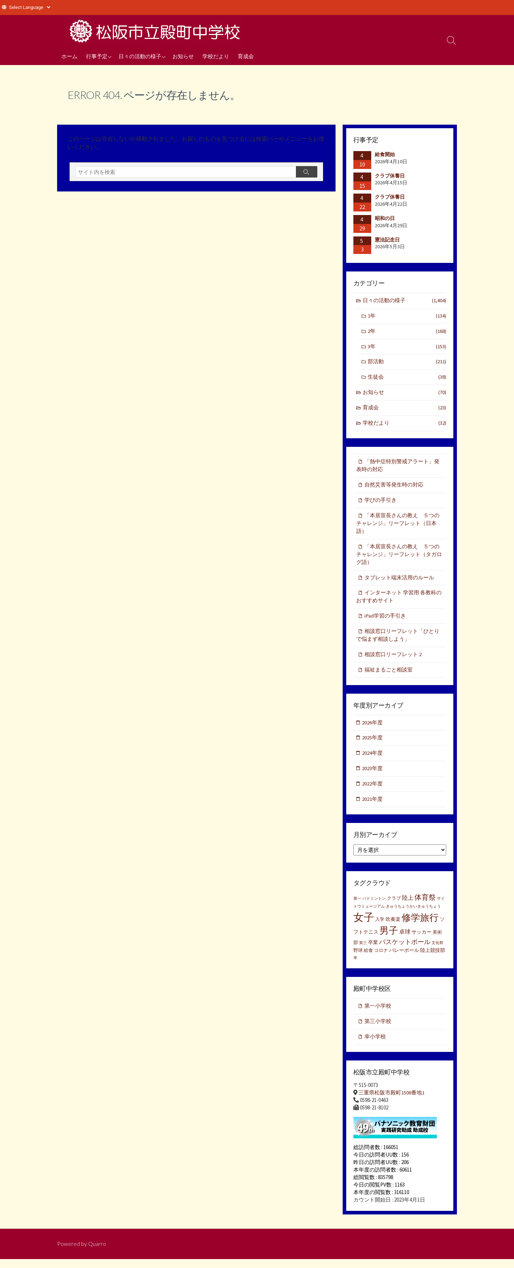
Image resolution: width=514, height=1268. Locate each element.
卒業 (373, 950)
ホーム (69, 56)
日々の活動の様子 (140, 56)
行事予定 (96, 56)
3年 (407, 348)
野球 (358, 958)
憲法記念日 (387, 239)
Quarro (97, 1252)
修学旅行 (420, 925)
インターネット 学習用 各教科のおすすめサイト (399, 601)
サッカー (422, 940)
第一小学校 (377, 1013)
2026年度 (372, 728)
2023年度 (372, 775)
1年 (407, 317)
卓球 (404, 939)
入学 (379, 927)
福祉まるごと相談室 (388, 676)
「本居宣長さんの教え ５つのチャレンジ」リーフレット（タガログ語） (399, 558)
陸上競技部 (432, 958)
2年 (407, 332)
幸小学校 (375, 1045)
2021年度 (372, 806)
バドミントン (374, 906)
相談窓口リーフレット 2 (393, 660)
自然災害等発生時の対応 (393, 487)
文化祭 (437, 950)
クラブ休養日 (390, 176)
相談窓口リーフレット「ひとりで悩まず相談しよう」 (397, 640)
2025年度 (372, 744)
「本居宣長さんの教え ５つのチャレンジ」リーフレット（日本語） (397, 526)
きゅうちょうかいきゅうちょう (413, 914)
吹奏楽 (393, 927)
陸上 (407, 905)
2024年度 (372, 760)
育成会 (246, 56)
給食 (368, 958)
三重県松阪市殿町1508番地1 (391, 1101)
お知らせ (183, 56)
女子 (363, 925)
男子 (388, 938)
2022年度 (372, 791)
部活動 (407, 363)
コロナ (381, 958)
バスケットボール (404, 949)
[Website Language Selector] (29, 7)
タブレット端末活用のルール (399, 582)
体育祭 (425, 904)
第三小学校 (377, 1029)
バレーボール (404, 958)
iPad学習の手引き (385, 621)
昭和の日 (385, 218)
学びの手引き (380, 503)
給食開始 (385, 154)
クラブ (394, 906)
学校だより (215, 56)
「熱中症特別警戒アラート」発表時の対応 (397, 467)
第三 (363, 950)
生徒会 (407, 379)
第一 (357, 906)
